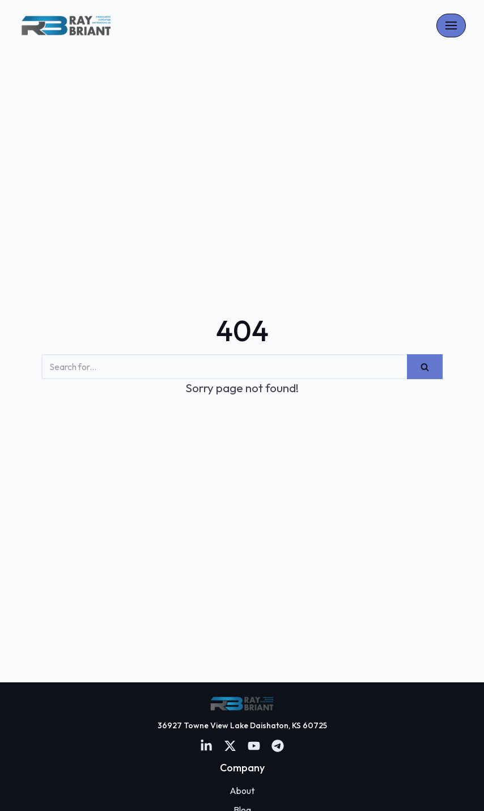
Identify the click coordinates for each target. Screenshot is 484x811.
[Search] (224, 366)
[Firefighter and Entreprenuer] (66, 25)
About (242, 790)
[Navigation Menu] (451, 25)
